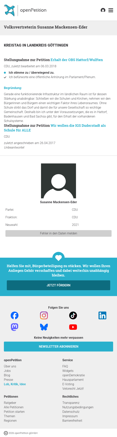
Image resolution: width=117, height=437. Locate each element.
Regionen (10, 420)
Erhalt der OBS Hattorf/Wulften (77, 59)
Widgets (67, 371)
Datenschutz (70, 412)
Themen (9, 416)
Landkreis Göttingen (47, 45)
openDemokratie (73, 375)
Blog (7, 375)
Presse (8, 380)
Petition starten (14, 412)
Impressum (70, 416)
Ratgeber (10, 403)
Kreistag (13, 45)
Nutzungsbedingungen (77, 407)
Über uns (10, 366)
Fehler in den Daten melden (58, 233)
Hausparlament (73, 380)
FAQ (65, 366)
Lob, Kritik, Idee (15, 384)
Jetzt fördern (58, 285)
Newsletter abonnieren (58, 346)
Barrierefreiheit (72, 420)
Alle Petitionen (14, 407)
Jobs (7, 371)
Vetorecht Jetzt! (73, 388)
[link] (110, 10)
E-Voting (68, 384)
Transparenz (70, 403)
